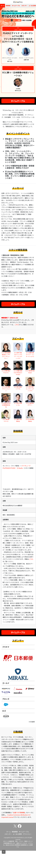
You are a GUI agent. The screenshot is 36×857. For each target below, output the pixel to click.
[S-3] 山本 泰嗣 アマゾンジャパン (6, 388)
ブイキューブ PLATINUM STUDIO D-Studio (17, 467)
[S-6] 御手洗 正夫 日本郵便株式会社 (6, 405)
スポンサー (24, 5)
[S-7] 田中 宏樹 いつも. (18, 404)
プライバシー (27, 834)
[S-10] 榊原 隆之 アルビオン (6, 371)
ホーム (2, 5)
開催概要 (8, 5)
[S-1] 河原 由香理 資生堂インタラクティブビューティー (6, 355)
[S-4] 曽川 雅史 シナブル (18, 388)
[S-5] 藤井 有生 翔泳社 (18, 420)
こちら (17, 324)
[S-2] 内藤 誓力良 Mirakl (30, 371)
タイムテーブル (16, 5)
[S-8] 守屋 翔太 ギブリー (30, 404)
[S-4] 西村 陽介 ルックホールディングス (30, 388)
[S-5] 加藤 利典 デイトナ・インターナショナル (30, 354)
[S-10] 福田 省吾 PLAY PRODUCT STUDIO (18, 372)
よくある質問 (17, 834)
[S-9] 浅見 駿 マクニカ (6, 420)
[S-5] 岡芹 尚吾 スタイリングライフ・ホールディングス (18, 355)
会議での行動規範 (19, 812)
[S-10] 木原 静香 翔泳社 (30, 420)
